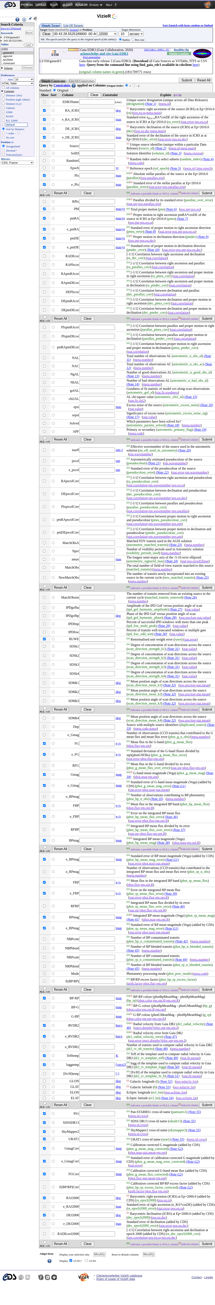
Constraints (64, 85)
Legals (208, 1277)
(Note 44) (181, 959)
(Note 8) (150, 231)
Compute (9, 91)
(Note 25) (202, 577)
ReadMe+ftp (181, 49)
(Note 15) (190, 397)
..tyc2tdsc (17, 60)
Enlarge (8, 68)
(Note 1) (150, 104)
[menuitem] (10, 5)
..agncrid (17, 56)
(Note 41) (132, 919)
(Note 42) (181, 941)
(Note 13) (132, 376)
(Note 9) (202, 237)
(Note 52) (166, 1081)
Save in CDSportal (11, 28)
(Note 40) (178, 906)
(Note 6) (171, 209)
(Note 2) (160, 148)
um (118, 461)
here (82, 65)
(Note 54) (167, 1098)
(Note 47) (170, 1037)
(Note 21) (154, 463)
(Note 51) (173, 1076)
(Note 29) (164, 626)
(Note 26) (190, 597)
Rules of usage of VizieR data (115, 1279)
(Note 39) (170, 893)
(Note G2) (176, 1149)
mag (119, 774)
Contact (197, 1277)
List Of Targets (73, 25)
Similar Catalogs (179, 53)
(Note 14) (132, 384)
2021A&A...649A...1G (156, 49)
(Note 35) (156, 799)
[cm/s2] (121, 1064)
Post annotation (91, 57)
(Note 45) (132, 968)
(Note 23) (175, 545)
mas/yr (120, 209)
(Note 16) (206, 405)
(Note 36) (171, 817)
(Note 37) (178, 830)
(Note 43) (132, 950)
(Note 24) (171, 561)
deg (118, 110)
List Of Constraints (81, 81)
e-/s (118, 743)
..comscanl (17, 63)
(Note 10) (153, 250)
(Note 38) (163, 842)
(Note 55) (194, 1112)
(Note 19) (200, 429)
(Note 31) (173, 649)
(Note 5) (175, 168)
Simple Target (51, 25)
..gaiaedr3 (17, 53)
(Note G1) (178, 786)
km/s (119, 1025)
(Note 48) (161, 1049)
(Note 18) (173, 425)
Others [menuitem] (94, 5)
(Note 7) (182, 219)
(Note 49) (171, 1058)
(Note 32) (169, 685)
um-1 (119, 450)
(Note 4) (208, 159)
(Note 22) (162, 472)
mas (118, 119)
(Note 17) (132, 417)
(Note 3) (175, 153)
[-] (117, 1073)
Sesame (74, 29)
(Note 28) (170, 617)
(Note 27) (175, 609)
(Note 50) (173, 1067)
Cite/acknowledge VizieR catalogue (119, 1275)
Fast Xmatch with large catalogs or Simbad (188, 25)
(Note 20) (184, 450)
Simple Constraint (53, 81)
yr (117, 168)
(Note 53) (164, 1087)
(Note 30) (160, 634)
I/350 (17, 49)
